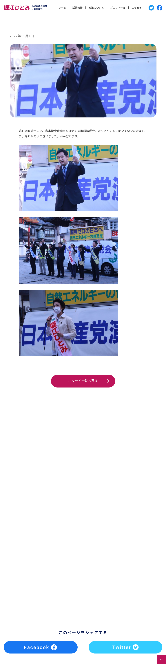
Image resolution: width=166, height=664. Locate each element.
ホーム (62, 8)
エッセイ (137, 8)
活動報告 (77, 8)
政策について (96, 8)
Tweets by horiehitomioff (76, 597)
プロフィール (117, 8)
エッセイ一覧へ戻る (83, 381)
